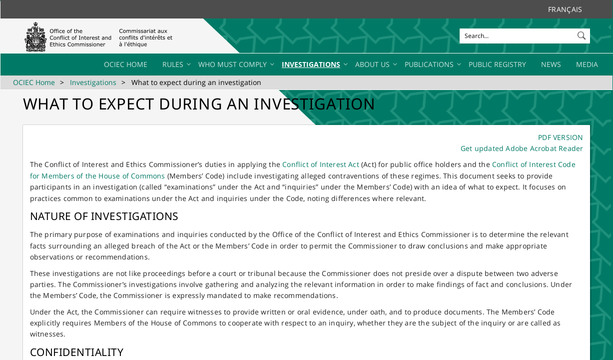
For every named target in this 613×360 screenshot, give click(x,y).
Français (565, 9)
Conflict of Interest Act (320, 164)
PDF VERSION (560, 137)
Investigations (93, 82)
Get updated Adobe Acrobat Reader (522, 148)
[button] (583, 33)
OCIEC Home (34, 82)
